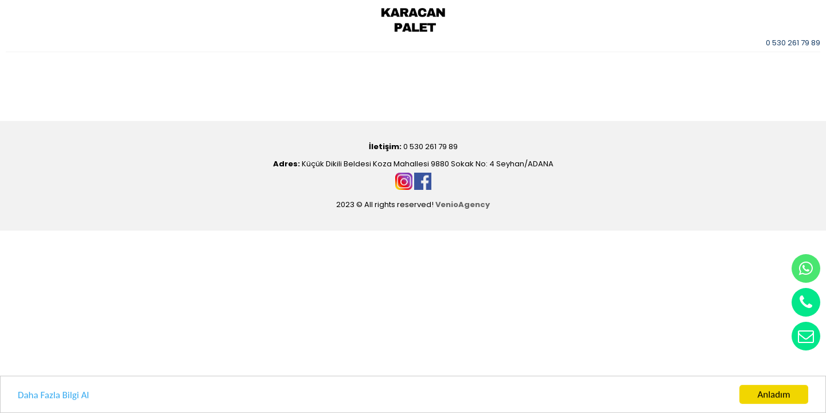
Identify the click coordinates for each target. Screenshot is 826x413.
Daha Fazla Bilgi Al (53, 395)
